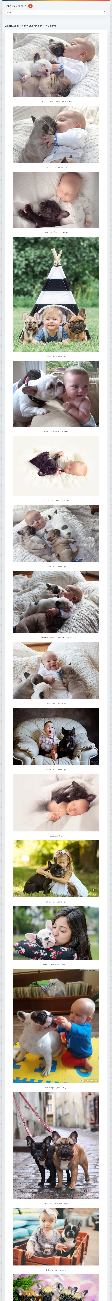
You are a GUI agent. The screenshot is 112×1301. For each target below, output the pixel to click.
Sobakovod (15, 6)
